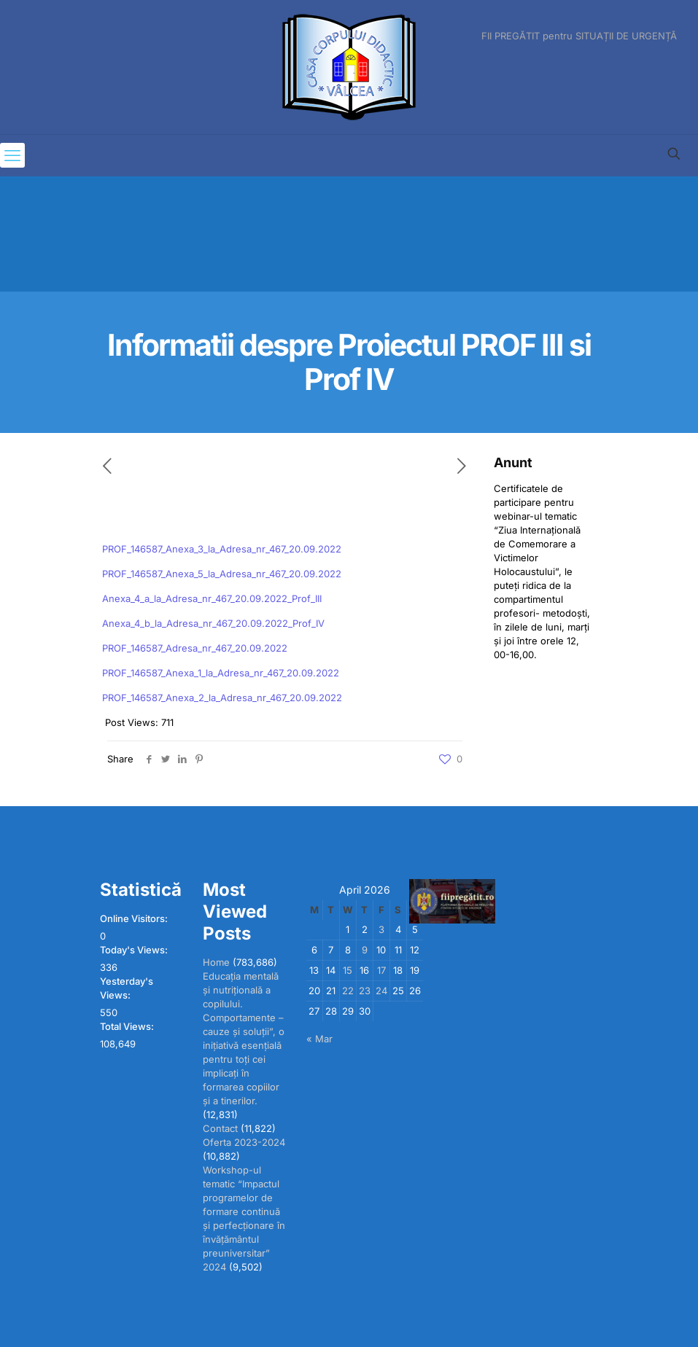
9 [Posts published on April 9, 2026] (365, 950)
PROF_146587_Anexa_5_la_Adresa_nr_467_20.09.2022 (221, 573)
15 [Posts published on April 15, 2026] (347, 970)
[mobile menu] (12, 155)
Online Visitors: (135, 918)
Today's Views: (135, 950)
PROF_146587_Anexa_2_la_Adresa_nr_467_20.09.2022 (222, 697)
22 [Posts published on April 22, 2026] (348, 990)
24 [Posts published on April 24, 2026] (381, 990)
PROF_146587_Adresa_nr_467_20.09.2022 (194, 648)
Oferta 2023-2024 (244, 1142)
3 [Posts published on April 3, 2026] (381, 929)
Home (216, 962)
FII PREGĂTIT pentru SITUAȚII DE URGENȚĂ (579, 36)
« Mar (319, 1039)
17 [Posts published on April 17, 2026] (381, 970)
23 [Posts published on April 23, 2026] (365, 990)
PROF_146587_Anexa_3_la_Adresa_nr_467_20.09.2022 (221, 549)
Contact (220, 1128)
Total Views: (128, 1026)
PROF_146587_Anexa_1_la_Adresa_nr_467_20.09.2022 (220, 673)
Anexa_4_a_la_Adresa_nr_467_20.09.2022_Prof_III (212, 598)
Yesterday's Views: (126, 988)
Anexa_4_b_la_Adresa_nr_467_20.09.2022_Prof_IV (213, 623)
